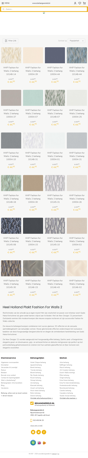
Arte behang (64, 362)
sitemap (54, 454)
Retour (3, 370)
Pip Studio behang (37, 375)
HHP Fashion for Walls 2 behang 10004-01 (55, 156)
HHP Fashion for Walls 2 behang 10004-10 (11, 156)
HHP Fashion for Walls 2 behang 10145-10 (55, 241)
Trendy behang (35, 370)
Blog (2, 385)
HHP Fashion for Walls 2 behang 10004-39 (33, 71)
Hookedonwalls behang (68, 385)
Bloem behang (35, 373)
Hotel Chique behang (38, 362)
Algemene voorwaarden (10, 362)
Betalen (4, 373)
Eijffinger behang (66, 365)
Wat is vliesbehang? (8, 380)
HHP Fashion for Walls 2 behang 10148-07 (55, 113)
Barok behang (35, 367)
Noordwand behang (67, 388)
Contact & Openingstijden (10, 378)
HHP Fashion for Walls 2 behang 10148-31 (33, 156)
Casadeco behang (66, 393)
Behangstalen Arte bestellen (11, 383)
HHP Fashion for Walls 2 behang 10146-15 (33, 284)
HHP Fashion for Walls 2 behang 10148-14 (11, 71)
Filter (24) (10, 40)
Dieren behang (35, 396)
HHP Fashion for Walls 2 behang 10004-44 (55, 71)
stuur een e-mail (36, 425)
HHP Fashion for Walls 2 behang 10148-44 (77, 71)
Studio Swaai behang (67, 396)
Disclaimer (5, 365)
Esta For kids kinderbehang (69, 383)
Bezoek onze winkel (8, 375)
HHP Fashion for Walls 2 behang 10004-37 (11, 113)
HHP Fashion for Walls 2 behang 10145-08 (11, 241)
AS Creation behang (67, 370)
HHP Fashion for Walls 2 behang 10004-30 (33, 198)
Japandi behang (36, 365)
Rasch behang (65, 367)
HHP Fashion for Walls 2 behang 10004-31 (77, 156)
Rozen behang (35, 378)
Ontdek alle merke (67, 398)
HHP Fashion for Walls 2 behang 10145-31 (55, 198)
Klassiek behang (36, 385)
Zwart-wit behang (37, 388)
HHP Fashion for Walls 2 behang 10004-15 (33, 241)
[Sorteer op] (76, 41)
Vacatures (4, 388)
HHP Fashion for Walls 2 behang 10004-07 (33, 113)
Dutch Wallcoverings (67, 373)
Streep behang (35, 380)
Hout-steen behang (37, 390)
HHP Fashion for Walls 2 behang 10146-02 (77, 284)
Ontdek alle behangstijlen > (41, 398)
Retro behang (35, 393)
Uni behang (34, 383)
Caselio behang (65, 390)
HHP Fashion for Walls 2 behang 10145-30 (11, 284)
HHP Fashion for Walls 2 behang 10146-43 (55, 284)
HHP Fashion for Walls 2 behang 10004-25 (77, 113)
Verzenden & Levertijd (9, 367)
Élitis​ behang (64, 375)
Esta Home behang (67, 380)
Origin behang (65, 378)
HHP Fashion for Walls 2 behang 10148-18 (11, 198)
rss (58, 454)
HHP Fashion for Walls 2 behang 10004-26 (77, 198)
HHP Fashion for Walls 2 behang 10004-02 (77, 241)
